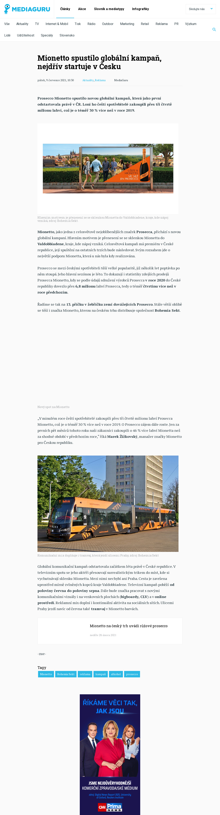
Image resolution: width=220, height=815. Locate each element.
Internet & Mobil (57, 24)
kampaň (100, 674)
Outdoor (107, 24)
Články (65, 9)
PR (176, 24)
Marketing (127, 24)
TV (37, 24)
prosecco (132, 674)
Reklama (162, 24)
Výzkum (190, 24)
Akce (82, 9)
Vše (7, 24)
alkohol (116, 674)
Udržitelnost (25, 35)
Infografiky (140, 9)
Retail (145, 24)
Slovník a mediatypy (109, 9)
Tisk (78, 24)
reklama (85, 674)
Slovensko (67, 35)
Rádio (91, 24)
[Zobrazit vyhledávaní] (212, 29)
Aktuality (22, 24)
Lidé (7, 35)
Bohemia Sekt (66, 674)
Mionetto (46, 674)
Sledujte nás (201, 9)
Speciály (47, 35)
